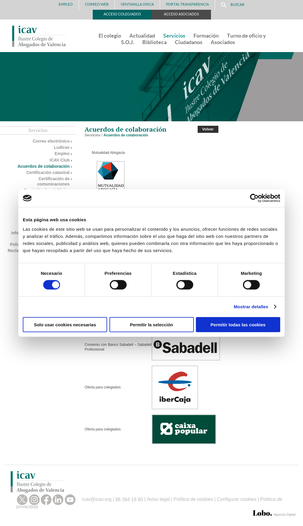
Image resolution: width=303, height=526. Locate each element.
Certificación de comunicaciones (53, 181)
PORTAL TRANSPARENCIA (187, 4)
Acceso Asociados (181, 14)
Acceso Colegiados (122, 14)
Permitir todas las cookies (238, 324)
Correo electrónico (51, 141)
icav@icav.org (97, 499)
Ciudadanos (188, 42)
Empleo (66, 4)
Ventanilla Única (137, 4)
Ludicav (62, 147)
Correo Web (97, 4)
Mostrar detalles (251, 306)
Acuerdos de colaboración (43, 166)
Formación (206, 36)
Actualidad (142, 36)
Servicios (174, 36)
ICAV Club (60, 160)
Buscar (232, 4)
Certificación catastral (48, 172)
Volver (208, 129)
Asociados (223, 42)
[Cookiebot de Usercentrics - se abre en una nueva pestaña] (254, 198)
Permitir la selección (151, 324)
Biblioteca (154, 42)
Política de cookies (193, 499)
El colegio (110, 36)
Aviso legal (158, 499)
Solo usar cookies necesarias (65, 324)
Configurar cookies (236, 499)
